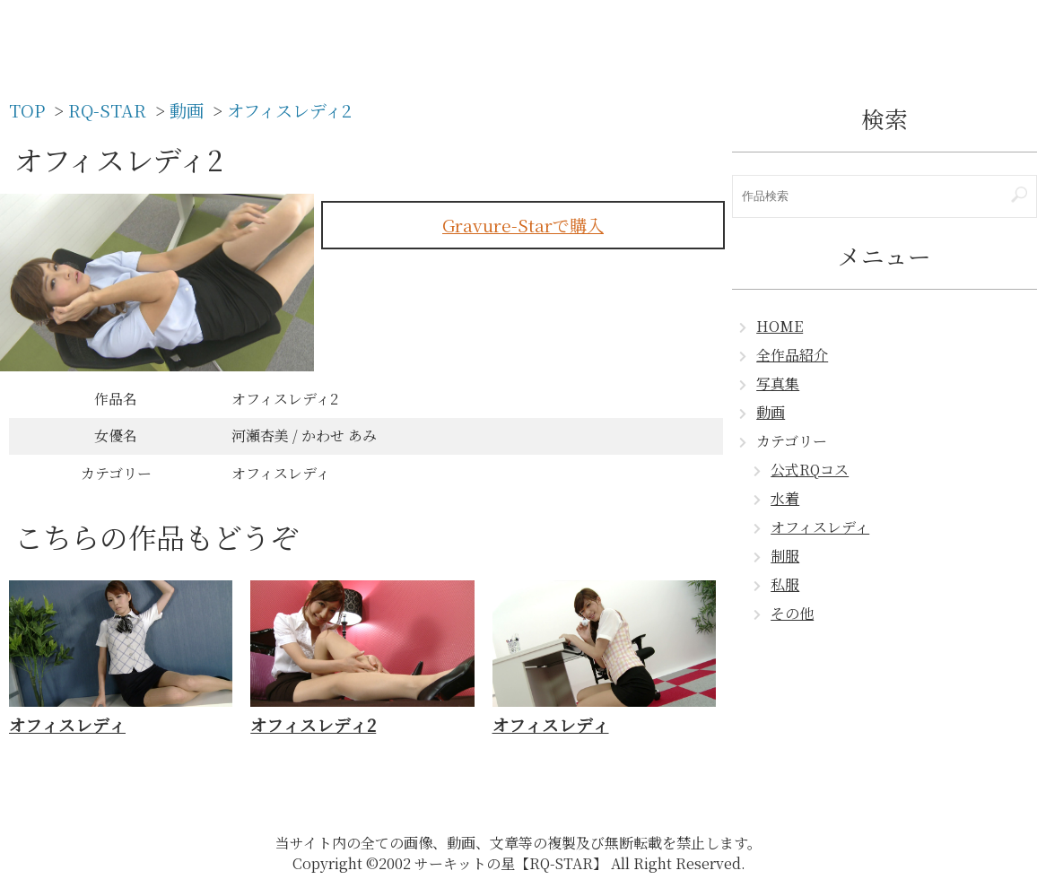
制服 (785, 555)
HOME (779, 326)
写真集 (777, 383)
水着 (785, 498)
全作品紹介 (792, 354)
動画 (770, 412)
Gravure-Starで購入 (523, 225)
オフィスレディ (820, 527)
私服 (785, 584)
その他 (792, 613)
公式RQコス (810, 469)
